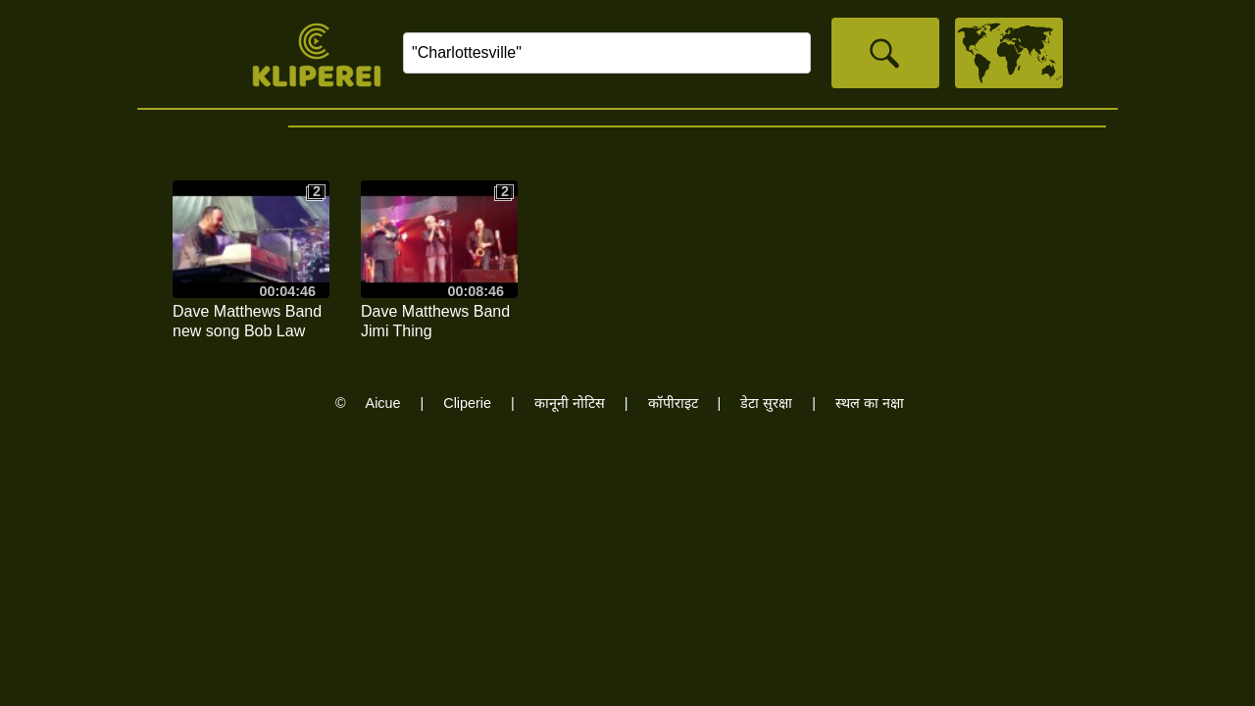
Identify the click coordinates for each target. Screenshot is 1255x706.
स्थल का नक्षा (869, 403)
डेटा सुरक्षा (766, 403)
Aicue (383, 403)
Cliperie (467, 403)
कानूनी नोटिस (569, 403)
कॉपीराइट (673, 403)
